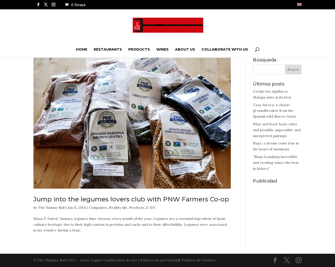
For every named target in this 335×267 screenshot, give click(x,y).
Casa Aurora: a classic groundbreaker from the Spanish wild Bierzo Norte (274, 111)
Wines (162, 49)
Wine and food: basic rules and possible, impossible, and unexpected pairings (277, 130)
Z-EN (150, 207)
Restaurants (108, 49)
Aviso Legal (90, 260)
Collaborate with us (225, 49)
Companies (98, 207)
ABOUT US (185, 49)
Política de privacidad (159, 260)
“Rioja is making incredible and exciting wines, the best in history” (275, 163)
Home (81, 49)
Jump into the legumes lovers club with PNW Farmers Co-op (131, 199)
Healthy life (118, 207)
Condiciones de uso (120, 260)
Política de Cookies (198, 260)
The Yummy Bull (51, 207)
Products (139, 49)
